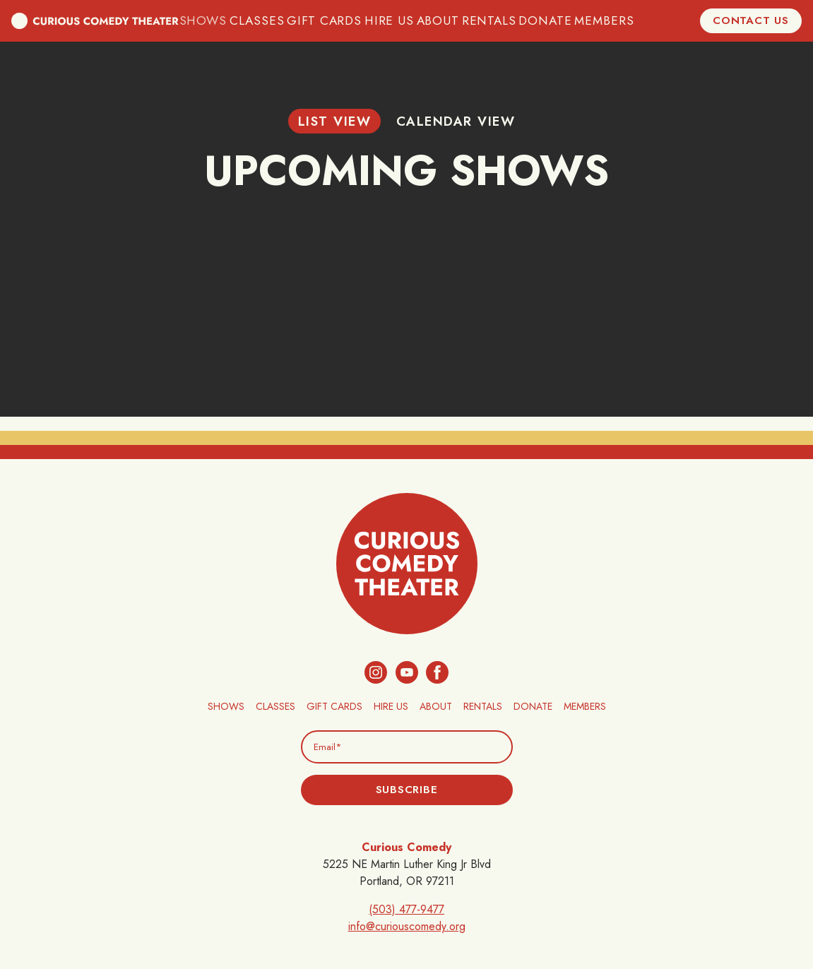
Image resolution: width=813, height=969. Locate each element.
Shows (214, 20)
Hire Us (390, 20)
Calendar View (456, 121)
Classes (265, 20)
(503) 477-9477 (406, 909)
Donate (541, 20)
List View (335, 121)
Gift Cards (329, 20)
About (438, 20)
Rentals (487, 20)
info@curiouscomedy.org (406, 926)
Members (596, 20)
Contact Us (751, 20)
